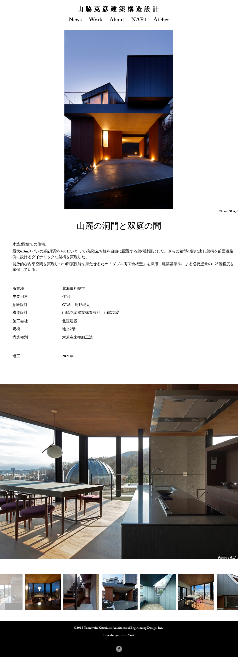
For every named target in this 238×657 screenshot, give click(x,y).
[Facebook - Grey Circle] (119, 649)
